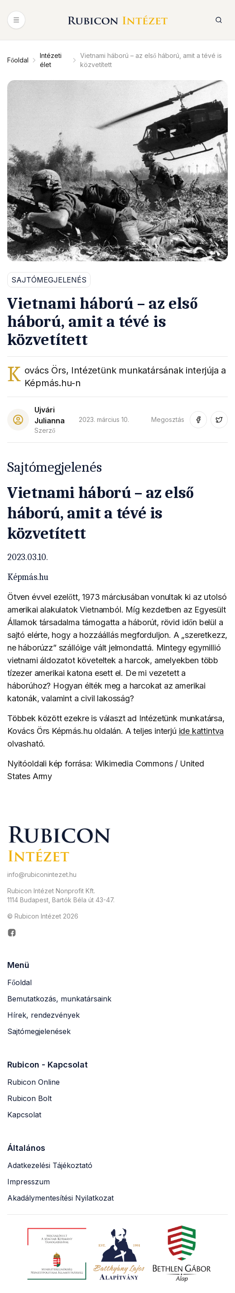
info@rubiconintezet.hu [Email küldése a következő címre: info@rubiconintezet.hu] (42, 874)
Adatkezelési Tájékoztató (49, 1165)
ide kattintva (201, 731)
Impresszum (28, 1181)
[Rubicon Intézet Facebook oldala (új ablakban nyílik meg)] (117, 932)
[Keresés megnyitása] (219, 20)
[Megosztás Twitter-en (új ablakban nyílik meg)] (219, 419)
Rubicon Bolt (29, 1098)
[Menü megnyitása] (16, 20)
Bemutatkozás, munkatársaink (59, 998)
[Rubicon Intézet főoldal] (117, 20)
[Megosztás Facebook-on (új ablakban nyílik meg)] (198, 419)
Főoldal (18, 60)
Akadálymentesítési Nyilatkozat (60, 1197)
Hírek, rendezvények (43, 1015)
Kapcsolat (24, 1114)
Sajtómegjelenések (39, 1031)
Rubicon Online (33, 1082)
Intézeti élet (51, 60)
